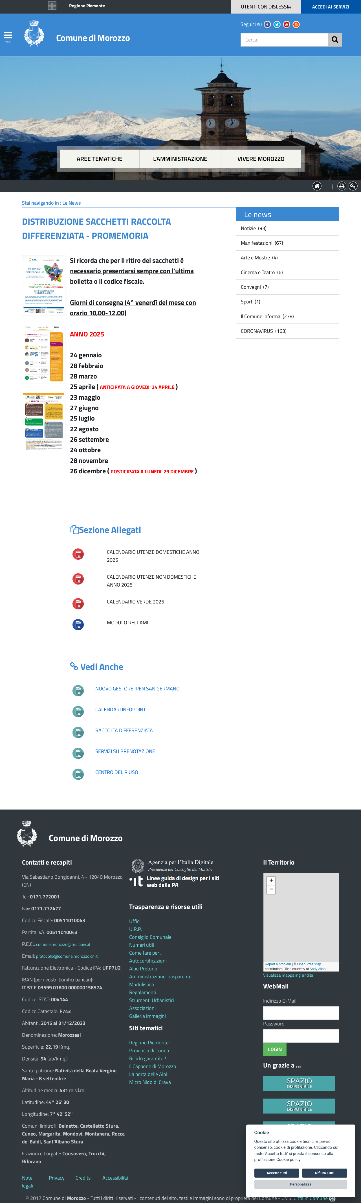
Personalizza (301, 1184)
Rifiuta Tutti (324, 1173)
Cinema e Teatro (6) (261, 272)
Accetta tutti (277, 1173)
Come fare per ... (146, 953)
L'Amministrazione (176, 185)
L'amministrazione (180, 158)
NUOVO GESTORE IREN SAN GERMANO (137, 688)
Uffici (134, 921)
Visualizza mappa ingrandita (288, 975)
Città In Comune (311, 1198)
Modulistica (141, 984)
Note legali (27, 1181)
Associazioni (142, 1008)
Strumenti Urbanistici (151, 1000)
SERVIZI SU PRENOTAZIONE (125, 751)
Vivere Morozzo (261, 158)
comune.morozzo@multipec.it (63, 944)
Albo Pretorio (143, 968)
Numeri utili (141, 945)
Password (274, 1023)
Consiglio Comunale (150, 937)
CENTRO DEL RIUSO (116, 772)
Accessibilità (115, 1178)
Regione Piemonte (87, 5)
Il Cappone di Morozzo (152, 1066)
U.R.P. (135, 929)
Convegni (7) (254, 287)
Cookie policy (288, 1159)
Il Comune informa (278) (267, 316)
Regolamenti (142, 992)
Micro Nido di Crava (150, 1082)
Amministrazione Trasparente (160, 976)
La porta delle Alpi (148, 1074)
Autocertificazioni (148, 960)
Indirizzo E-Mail (279, 1001)
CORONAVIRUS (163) (263, 331)
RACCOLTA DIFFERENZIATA (124, 730)
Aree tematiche (99, 158)
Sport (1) (250, 301)
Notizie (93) (253, 228)
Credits (83, 1178)
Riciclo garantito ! (147, 1058)
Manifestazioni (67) (261, 243)
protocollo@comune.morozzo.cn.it (67, 956)
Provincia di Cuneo (149, 1050)
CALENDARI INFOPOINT (120, 709)
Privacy (57, 1178)
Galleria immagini (147, 1016)
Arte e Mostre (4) (259, 257)
